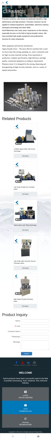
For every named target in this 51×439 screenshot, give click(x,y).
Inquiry (25, 156)
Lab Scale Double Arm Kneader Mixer (24, 188)
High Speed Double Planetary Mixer (23, 300)
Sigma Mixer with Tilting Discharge (25, 225)
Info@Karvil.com (25, 411)
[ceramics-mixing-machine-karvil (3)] (25, 96)
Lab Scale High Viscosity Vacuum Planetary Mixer (25, 262)
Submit (26, 354)
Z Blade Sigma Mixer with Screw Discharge (24, 150)
